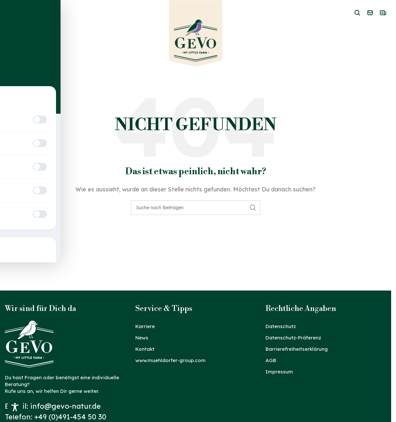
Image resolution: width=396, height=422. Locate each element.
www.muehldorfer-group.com (170, 360)
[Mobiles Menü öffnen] (8, 13)
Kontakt (144, 349)
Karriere (145, 326)
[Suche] (195, 207)
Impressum (279, 372)
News (141, 338)
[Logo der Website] (195, 34)
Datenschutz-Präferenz (293, 338)
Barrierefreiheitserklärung (297, 349)
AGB (271, 360)
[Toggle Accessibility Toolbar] (14, 407)
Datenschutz (281, 326)
